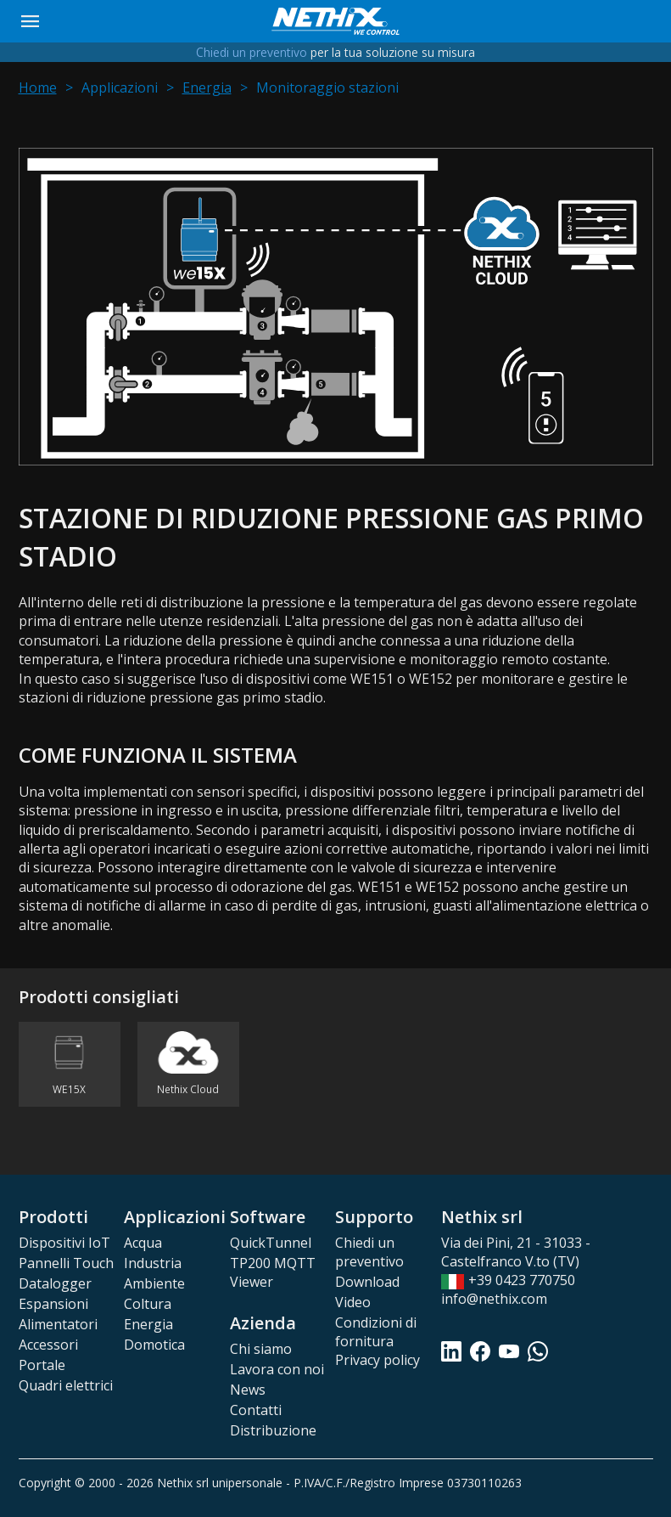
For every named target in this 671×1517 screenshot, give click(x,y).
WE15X (69, 1090)
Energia (207, 87)
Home (38, 87)
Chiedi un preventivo (251, 52)
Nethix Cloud (188, 1090)
